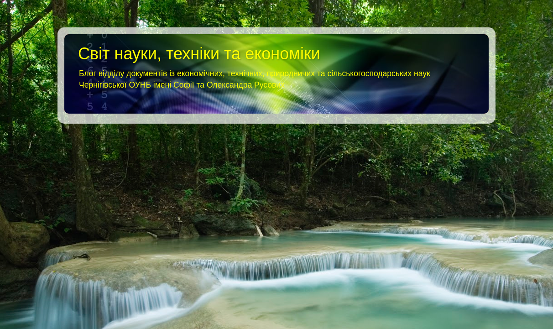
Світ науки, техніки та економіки (199, 53)
